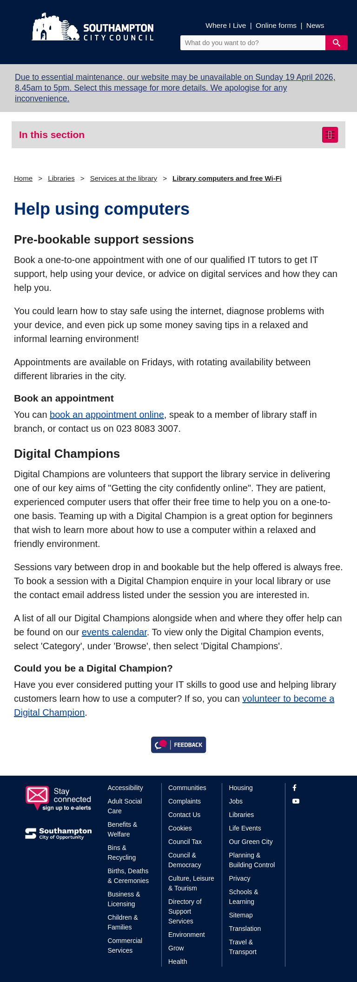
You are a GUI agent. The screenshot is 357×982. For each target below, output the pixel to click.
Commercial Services (125, 945)
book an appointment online (107, 414)
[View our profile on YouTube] (312, 801)
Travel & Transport (243, 947)
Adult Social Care (125, 806)
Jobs (236, 801)
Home (23, 178)
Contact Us (184, 814)
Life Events (245, 828)
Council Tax (185, 841)
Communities (187, 787)
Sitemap (241, 915)
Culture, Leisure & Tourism (191, 883)
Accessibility (125, 787)
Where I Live (225, 25)
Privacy (240, 878)
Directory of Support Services (185, 911)
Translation (245, 928)
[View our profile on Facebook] (312, 788)
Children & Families (123, 922)
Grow (176, 948)
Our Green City (251, 841)
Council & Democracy (184, 860)
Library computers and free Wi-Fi (227, 178)
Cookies (180, 828)
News (315, 25)
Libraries (61, 178)
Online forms (276, 25)
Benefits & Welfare (123, 829)
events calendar (114, 632)
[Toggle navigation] (330, 135)
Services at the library (123, 178)
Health (177, 961)
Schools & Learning (243, 896)
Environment (186, 934)
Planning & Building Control (252, 860)
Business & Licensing (124, 899)
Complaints (184, 801)
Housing (241, 787)
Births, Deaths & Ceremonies (128, 875)
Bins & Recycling (122, 852)
